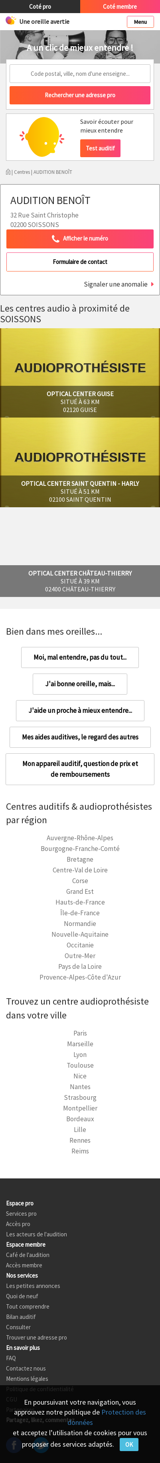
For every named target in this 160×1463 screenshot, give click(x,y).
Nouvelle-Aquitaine (80, 934)
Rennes (80, 1140)
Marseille (80, 1044)
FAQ (11, 1358)
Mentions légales (27, 1378)
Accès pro (18, 1224)
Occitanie (80, 945)
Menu (140, 21)
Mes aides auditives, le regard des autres (80, 737)
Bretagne (80, 859)
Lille (80, 1129)
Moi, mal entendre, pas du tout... (80, 657)
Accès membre (24, 1265)
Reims (80, 1151)
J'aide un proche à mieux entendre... (80, 710)
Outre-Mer (80, 955)
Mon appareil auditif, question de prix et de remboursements (80, 769)
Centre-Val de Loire (80, 870)
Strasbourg (80, 1097)
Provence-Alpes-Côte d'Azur (80, 977)
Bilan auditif (21, 1317)
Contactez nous (26, 1368)
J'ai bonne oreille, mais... (80, 684)
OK (129, 1444)
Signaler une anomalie (116, 284)
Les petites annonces (33, 1286)
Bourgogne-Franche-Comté (80, 848)
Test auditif (100, 148)
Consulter (18, 1327)
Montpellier (80, 1108)
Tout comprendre (27, 1306)
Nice (80, 1076)
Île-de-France (80, 913)
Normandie (80, 923)
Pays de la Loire (80, 966)
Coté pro (40, 6)
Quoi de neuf (22, 1296)
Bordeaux (80, 1119)
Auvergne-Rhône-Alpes (80, 838)
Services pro (21, 1213)
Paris (80, 1033)
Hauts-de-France (80, 902)
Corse (80, 880)
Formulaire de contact (80, 262)
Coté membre (120, 6)
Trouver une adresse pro (36, 1337)
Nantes (80, 1086)
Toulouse (80, 1065)
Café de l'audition (27, 1255)
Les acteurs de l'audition (36, 1234)
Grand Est (80, 891)
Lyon (80, 1054)
